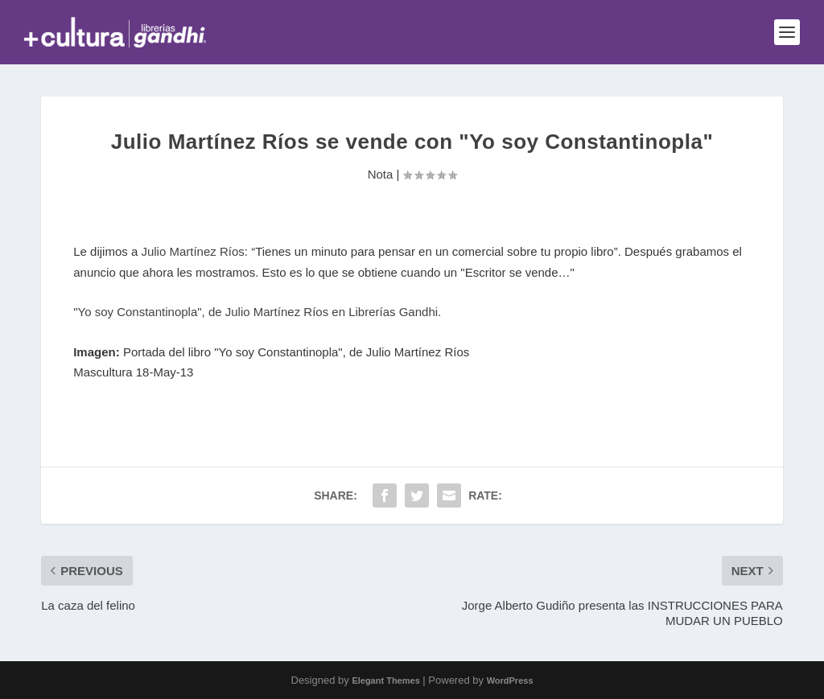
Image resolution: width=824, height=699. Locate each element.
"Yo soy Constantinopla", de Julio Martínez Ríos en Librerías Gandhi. (258, 312)
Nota (380, 174)
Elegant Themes (385, 680)
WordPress (510, 680)
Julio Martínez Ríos (192, 251)
